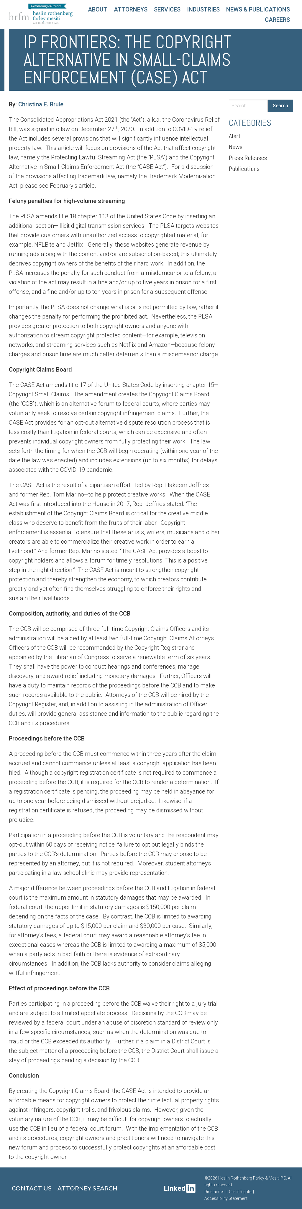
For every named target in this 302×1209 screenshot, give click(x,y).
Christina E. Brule (40, 104)
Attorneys (130, 9)
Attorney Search (87, 1188)
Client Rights (240, 1191)
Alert (235, 136)
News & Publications (258, 9)
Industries (203, 9)
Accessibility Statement (225, 1198)
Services (167, 9)
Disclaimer (214, 1191)
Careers (277, 19)
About (97, 9)
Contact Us (32, 1188)
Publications (244, 168)
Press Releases (248, 158)
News (235, 147)
